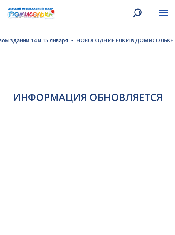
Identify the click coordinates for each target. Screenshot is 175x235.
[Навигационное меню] (163, 13)
